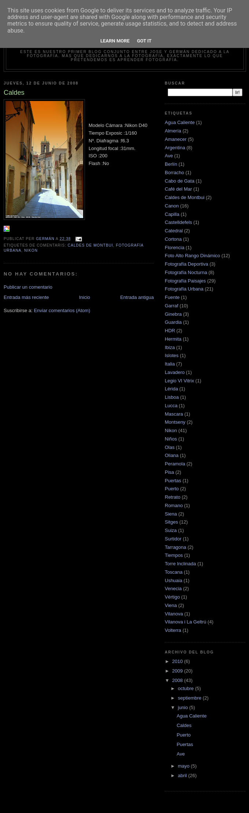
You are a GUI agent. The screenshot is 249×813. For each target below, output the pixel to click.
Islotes (172, 355)
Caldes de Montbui (90, 245)
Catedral (174, 230)
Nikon (31, 250)
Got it (144, 41)
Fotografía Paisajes (185, 281)
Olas (170, 447)
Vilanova (174, 614)
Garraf (171, 305)
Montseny (175, 422)
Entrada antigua (137, 297)
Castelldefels (178, 222)
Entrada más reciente (26, 297)
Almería (173, 131)
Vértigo (172, 597)
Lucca (171, 405)
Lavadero (175, 372)
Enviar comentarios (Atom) (62, 310)
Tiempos (174, 555)
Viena (171, 605)
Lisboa (172, 397)
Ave (169, 155)
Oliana (172, 455)
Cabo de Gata (179, 181)
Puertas (173, 480)
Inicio (84, 297)
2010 (178, 661)
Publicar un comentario (28, 287)
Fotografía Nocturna (186, 272)
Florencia (174, 247)
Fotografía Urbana (184, 289)
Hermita (173, 339)
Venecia (173, 588)
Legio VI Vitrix (179, 380)
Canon (172, 206)
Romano (174, 505)
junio (183, 707)
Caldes (183, 725)
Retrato (173, 497)
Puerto (172, 488)
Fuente (172, 297)
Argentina (175, 147)
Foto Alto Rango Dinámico (192, 255)
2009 (178, 671)
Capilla (172, 214)
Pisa (169, 472)
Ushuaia (173, 580)
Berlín (171, 164)
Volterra (173, 630)
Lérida (171, 388)
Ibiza (170, 347)
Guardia (173, 322)
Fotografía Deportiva (186, 264)
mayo (184, 766)
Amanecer (175, 139)
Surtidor (173, 539)
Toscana (173, 572)
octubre (186, 688)
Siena (171, 514)
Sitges (171, 522)
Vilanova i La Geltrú (185, 622)
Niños (171, 439)
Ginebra (173, 314)
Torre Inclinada (180, 563)
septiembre (190, 698)
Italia (170, 364)
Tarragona (175, 547)
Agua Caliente (180, 122)
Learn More (115, 41)
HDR (170, 330)
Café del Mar (178, 189)
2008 (178, 680)
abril (183, 775)
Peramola (175, 464)
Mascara (174, 414)
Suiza (171, 530)
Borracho (174, 172)
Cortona (173, 239)
